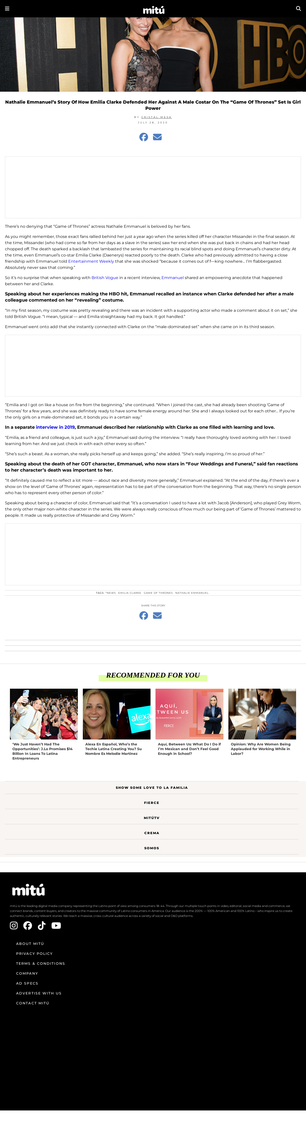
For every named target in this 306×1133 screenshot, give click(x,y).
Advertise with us (39, 993)
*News (111, 593)
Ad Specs (27, 983)
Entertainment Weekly (91, 261)
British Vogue (105, 277)
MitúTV (152, 818)
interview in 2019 (55, 427)
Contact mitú (32, 1003)
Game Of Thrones (158, 593)
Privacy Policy (34, 953)
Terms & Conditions (40, 963)
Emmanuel (172, 277)
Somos (151, 848)
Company (27, 973)
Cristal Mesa (156, 117)
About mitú (30, 943)
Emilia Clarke (129, 593)
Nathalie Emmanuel (192, 593)
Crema (151, 833)
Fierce (151, 803)
